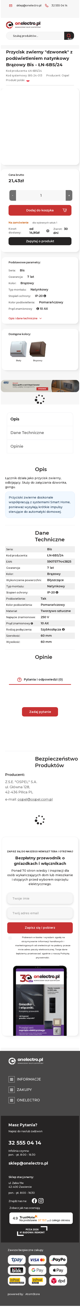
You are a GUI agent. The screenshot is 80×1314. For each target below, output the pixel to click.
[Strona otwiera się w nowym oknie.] (34, 1200)
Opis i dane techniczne (23, 318)
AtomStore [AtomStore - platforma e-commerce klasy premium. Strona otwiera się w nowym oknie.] (32, 1294)
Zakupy (24, 1090)
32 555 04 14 (59, 5)
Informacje (29, 1079)
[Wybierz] (10, 938)
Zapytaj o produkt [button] (40, 241)
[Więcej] (69, 195)
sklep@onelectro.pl (28, 5)
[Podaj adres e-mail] (40, 913)
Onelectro (28, 1100)
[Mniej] (12, 195)
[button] (47, 230)
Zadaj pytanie (40, 712)
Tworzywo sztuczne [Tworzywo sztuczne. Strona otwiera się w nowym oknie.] (56, 611)
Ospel (65, 75)
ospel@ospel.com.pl (35, 799)
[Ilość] (40, 195)
